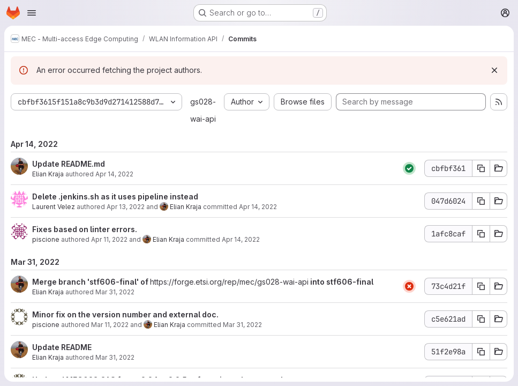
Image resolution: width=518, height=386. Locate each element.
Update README (62, 347)
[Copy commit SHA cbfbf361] (481, 168)
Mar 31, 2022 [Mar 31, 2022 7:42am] (114, 357)
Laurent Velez (53, 207)
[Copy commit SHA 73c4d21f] (481, 286)
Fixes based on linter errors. (84, 229)
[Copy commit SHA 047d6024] (481, 201)
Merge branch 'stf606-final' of (91, 281)
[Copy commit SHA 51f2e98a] (481, 351)
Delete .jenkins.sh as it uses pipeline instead (115, 196)
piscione (45, 239)
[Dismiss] (494, 70)
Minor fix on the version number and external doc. (125, 314)
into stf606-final (341, 281)
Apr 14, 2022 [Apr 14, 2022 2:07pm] (258, 207)
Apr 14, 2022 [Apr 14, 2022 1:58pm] (114, 174)
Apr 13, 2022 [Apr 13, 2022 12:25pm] (126, 207)
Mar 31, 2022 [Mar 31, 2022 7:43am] (114, 292)
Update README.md (68, 163)
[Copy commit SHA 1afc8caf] (481, 233)
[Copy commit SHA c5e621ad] (481, 319)
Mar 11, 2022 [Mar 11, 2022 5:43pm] (110, 325)
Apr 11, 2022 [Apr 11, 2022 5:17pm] (109, 239)
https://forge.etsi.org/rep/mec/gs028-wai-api (229, 281)
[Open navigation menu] (31, 12)
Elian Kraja (48, 174)
